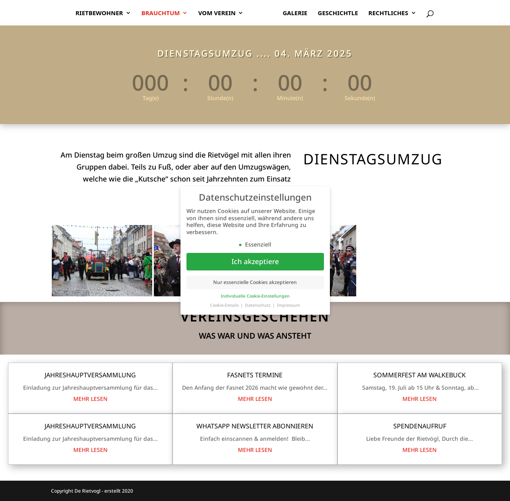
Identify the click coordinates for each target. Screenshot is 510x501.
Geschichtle (338, 13)
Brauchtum (160, 13)
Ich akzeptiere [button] (255, 262)
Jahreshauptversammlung (90, 375)
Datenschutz (258, 306)
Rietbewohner (99, 13)
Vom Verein (216, 13)
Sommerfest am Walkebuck (419, 375)
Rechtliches (388, 13)
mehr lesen (90, 398)
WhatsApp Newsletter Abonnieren (254, 426)
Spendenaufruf (419, 426)
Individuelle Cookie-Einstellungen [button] (255, 297)
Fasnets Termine (254, 375)
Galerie (294, 13)
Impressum (288, 306)
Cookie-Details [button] (225, 306)
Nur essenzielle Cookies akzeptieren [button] (255, 283)
